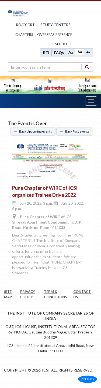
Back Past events (74, 131)
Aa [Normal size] (80, 52)
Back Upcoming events (33, 131)
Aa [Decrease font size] (88, 52)
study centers (55, 24)
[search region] (50, 67)
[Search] (87, 66)
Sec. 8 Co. (63, 44)
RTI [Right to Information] (46, 52)
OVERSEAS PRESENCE (54, 34)
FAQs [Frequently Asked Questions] (59, 52)
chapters (24, 34)
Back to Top (87, 378)
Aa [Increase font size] (70, 52)
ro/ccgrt (25, 25)
